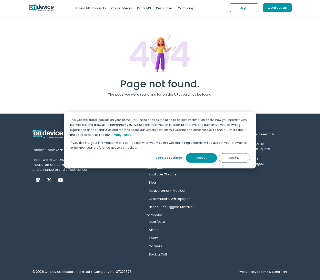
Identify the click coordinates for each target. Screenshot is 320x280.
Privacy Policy (121, 135)
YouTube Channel (163, 174)
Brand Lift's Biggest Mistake (171, 206)
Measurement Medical (167, 190)
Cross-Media (121, 8)
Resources (164, 8)
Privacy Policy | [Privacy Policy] (247, 271)
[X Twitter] (49, 179)
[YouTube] (60, 179)
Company (186, 8)
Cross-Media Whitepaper (169, 198)
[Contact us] (277, 7)
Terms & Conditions (273, 271)
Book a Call (158, 254)
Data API (144, 8)
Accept (201, 158)
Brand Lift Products (90, 8)
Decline (234, 158)
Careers (155, 245)
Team (153, 237)
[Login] (244, 7)
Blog (152, 182)
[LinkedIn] (38, 179)
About (154, 229)
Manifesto (157, 221)
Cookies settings (169, 158)
